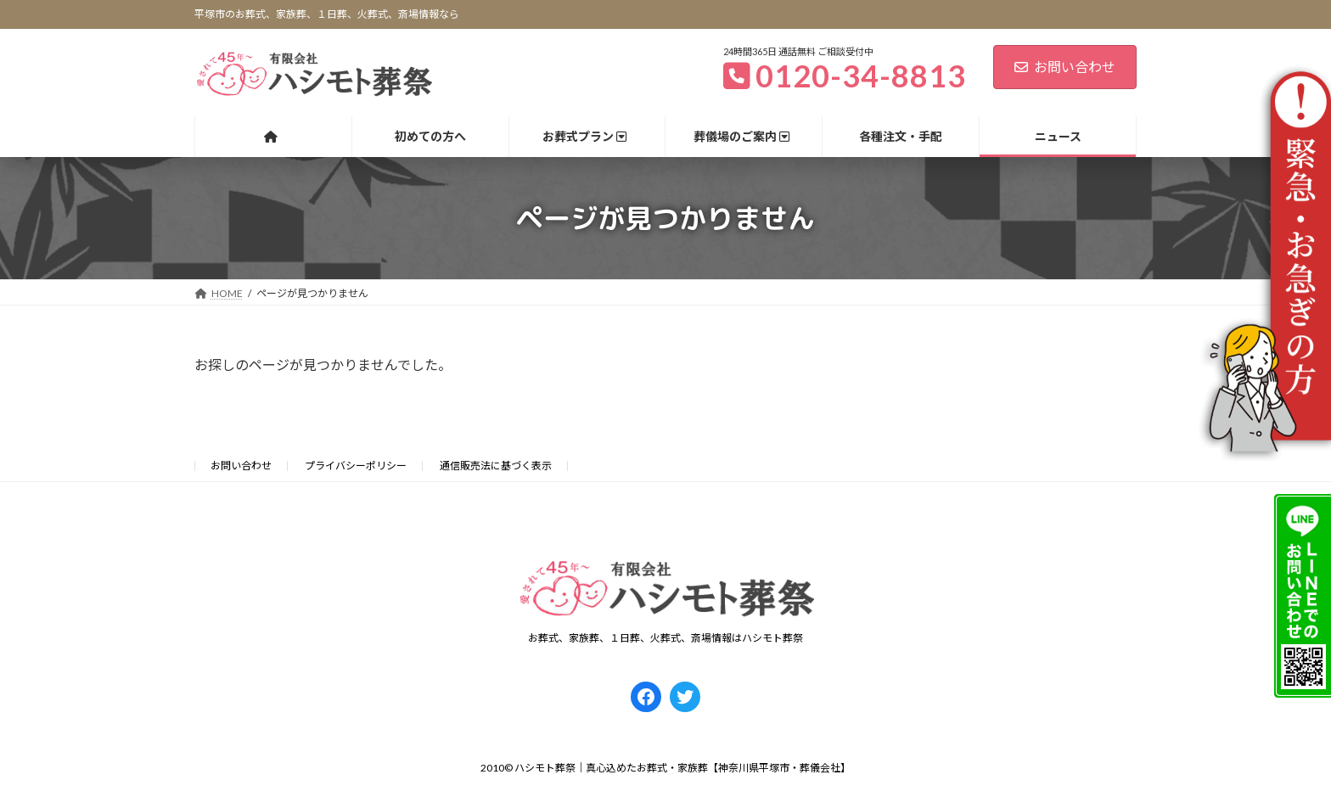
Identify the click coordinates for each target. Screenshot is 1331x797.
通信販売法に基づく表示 (496, 465)
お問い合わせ (1064, 67)
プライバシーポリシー (356, 465)
